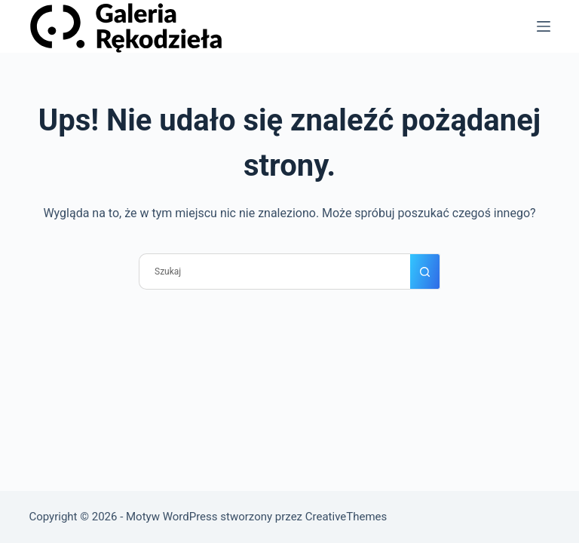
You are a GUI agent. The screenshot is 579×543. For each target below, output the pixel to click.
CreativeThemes (346, 516)
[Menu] (543, 26)
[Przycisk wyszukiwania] (425, 271)
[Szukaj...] (274, 271)
